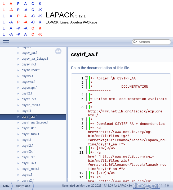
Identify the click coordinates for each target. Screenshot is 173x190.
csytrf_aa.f (29, 116)
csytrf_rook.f (30, 134)
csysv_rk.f (29, 64)
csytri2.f (27, 146)
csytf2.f (27, 93)
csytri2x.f (28, 151)
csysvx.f (27, 76)
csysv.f (26, 47)
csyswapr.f (29, 87)
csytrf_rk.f (29, 128)
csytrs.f (27, 175)
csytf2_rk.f (29, 99)
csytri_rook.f (30, 169)
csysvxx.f (28, 82)
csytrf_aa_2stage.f (35, 122)
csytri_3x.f (29, 163)
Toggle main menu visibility (7, 39)
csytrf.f (26, 111)
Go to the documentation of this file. (100, 68)
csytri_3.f (28, 157)
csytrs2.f (28, 180)
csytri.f (26, 140)
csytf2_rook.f (31, 105)
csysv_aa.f (29, 53)
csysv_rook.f (30, 70)
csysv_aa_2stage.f (35, 58)
